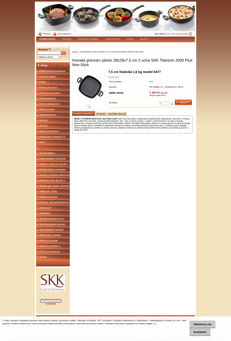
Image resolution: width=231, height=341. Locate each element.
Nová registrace (64, 34)
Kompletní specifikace (83, 113)
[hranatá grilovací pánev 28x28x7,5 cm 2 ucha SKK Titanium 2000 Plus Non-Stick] (89, 90)
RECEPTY (144, 39)
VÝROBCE (66, 39)
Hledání (43, 49)
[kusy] (164, 103)
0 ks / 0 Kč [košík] (177, 34)
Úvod (74, 52)
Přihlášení (47, 34)
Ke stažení (101, 114)
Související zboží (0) (117, 114)
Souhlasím (199, 332)
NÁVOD (129, 39)
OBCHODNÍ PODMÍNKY (88, 39)
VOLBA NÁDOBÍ (113, 39)
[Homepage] (47, 39)
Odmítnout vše (202, 324)
